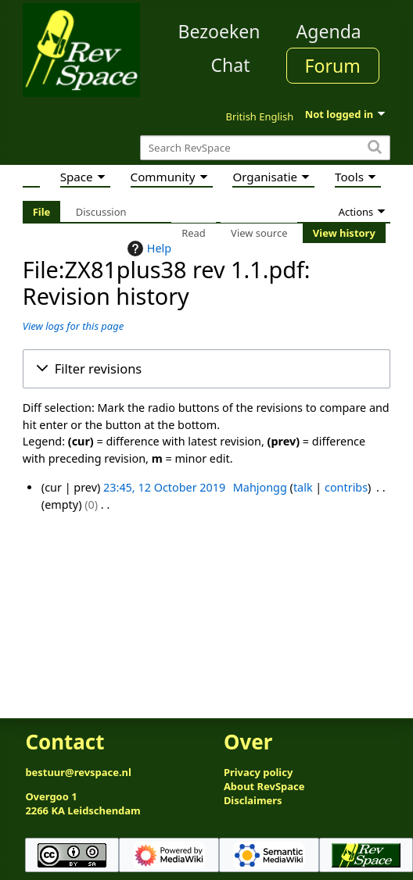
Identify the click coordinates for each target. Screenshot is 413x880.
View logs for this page (73, 326)
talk (303, 487)
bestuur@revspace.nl (78, 772)
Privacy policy (258, 772)
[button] (206, 369)
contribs (346, 487)
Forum (333, 65)
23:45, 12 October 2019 (164, 487)
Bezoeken (219, 31)
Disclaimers (253, 800)
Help (147, 248)
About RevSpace (264, 786)
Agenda (328, 31)
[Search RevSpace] (265, 148)
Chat (230, 64)
